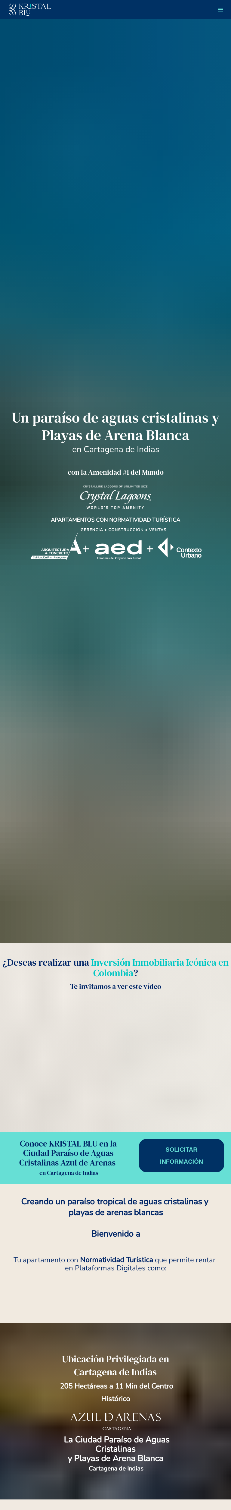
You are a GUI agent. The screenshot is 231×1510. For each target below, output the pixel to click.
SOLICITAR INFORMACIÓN (181, 1364)
